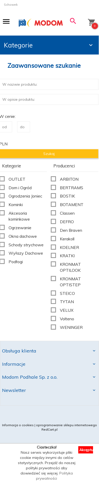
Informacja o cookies (18, 425)
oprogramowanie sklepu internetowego (66, 425)
